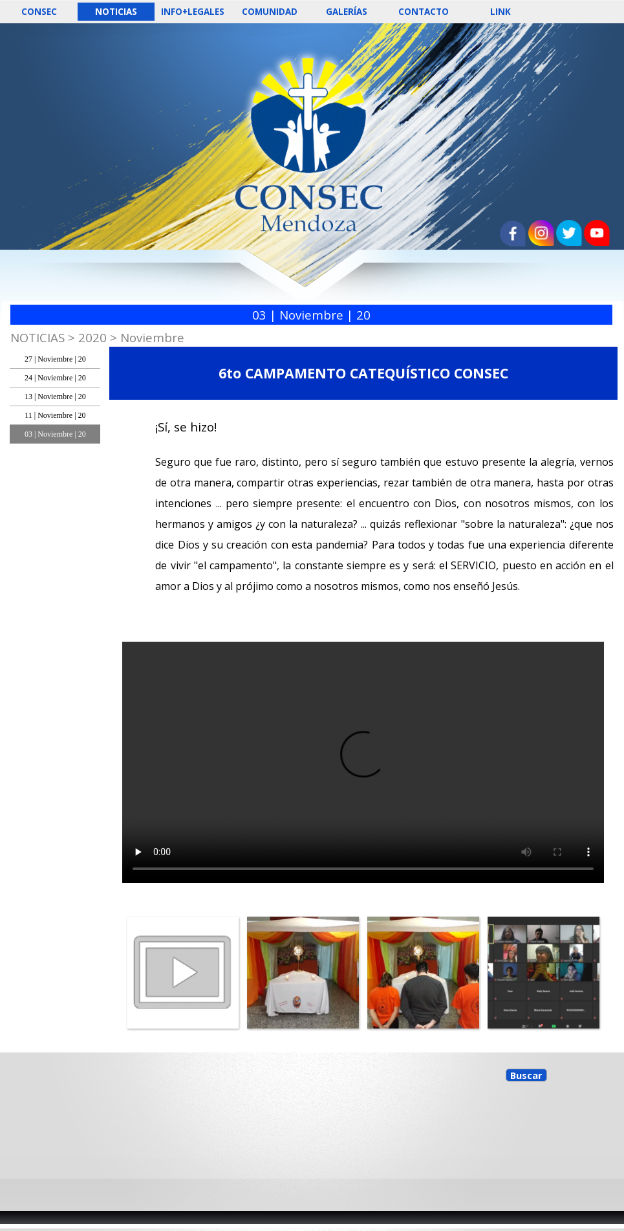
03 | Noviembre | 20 (55, 434)
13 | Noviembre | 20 (55, 396)
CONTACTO (423, 11)
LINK (500, 11)
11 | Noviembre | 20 (55, 415)
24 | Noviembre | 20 (55, 377)
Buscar (526, 1075)
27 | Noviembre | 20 (55, 359)
